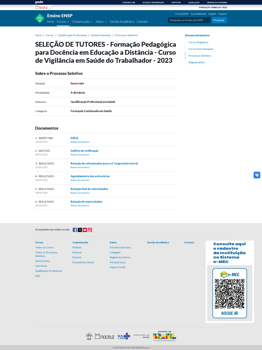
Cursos (50, 35)
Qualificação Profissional (72, 35)
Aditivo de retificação (84, 150)
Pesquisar (219, 20)
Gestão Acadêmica (122, 21)
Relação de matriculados (86, 201)
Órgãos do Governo (217, 2)
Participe (176, 2)
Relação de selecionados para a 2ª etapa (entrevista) (104, 163)
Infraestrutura (117, 262)
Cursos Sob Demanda (200, 48)
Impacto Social (117, 267)
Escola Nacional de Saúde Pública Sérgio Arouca (41, 7)
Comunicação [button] (81, 21)
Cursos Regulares (198, 42)
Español (222, 13)
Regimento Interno (120, 257)
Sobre (113, 242)
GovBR (39, 2)
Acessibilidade (198, 13)
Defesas (77, 252)
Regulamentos (196, 62)
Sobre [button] (100, 21)
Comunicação (80, 242)
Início (50, 21)
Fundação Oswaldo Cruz (213, 7)
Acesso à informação (153, 2)
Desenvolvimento (101, 35)
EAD (37, 275)
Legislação (194, 2)
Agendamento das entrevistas (90, 176)
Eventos (77, 257)
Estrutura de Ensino (120, 247)
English (212, 13)
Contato (142, 21)
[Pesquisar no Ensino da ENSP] (189, 20)
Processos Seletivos (126, 35)
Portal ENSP (182, 13)
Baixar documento (80, 141)
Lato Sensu (41, 265)
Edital (74, 137)
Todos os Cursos (44, 247)
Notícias (77, 247)
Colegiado (115, 252)
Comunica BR (128, 2)
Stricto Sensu (42, 261)
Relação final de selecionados (89, 188)
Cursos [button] (62, 21)
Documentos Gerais (83, 262)
